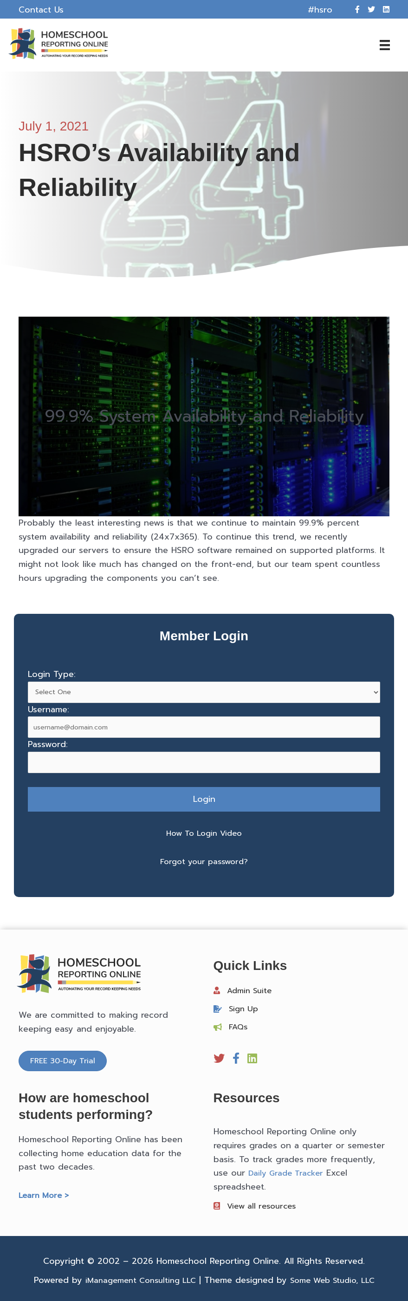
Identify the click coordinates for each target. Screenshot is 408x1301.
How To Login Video (204, 831)
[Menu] (377, 44)
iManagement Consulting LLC (135, 1279)
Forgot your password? (204, 859)
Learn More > (45, 1193)
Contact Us (41, 9)
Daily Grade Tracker (288, 1171)
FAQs (239, 1025)
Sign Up (245, 1007)
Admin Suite (251, 988)
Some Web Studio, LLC (336, 1279)
